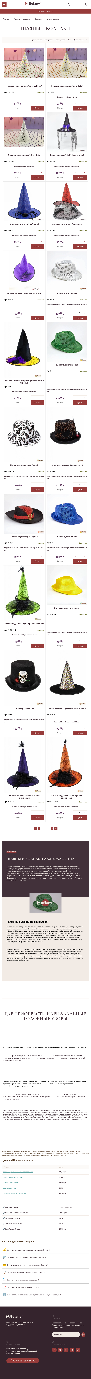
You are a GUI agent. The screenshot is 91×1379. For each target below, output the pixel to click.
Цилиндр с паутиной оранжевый (67, 465)
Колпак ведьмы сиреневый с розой (24, 293)
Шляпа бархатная (9, 1188)
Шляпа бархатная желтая (66, 608)
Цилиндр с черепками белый (24, 465)
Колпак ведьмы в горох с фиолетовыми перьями (24, 381)
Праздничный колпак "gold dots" (66, 86)
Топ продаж (48, 40)
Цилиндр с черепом (24, 708)
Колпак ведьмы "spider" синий (24, 224)
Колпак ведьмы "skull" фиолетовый (67, 155)
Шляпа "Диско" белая (67, 293)
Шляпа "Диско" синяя (67, 536)
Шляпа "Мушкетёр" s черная (24, 536)
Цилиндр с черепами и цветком (14, 1193)
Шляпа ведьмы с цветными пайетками (67, 708)
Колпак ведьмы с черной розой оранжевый (66, 796)
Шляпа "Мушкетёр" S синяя (13, 1177)
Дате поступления (80, 40)
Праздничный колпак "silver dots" (24, 155)
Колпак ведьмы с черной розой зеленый (24, 624)
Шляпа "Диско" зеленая (66, 365)
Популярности (60, 40)
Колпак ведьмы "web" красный (67, 224)
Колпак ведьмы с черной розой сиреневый (24, 796)
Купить (37, 108)
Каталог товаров (45, 11)
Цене (69, 40)
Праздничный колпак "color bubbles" (24, 86)
